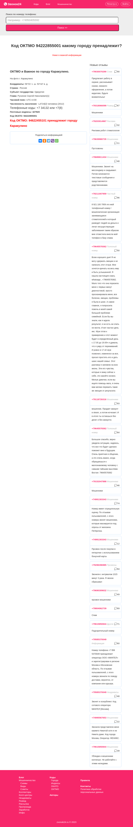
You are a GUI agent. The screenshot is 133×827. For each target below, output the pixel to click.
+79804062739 (99, 608)
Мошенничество (27, 780)
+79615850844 (99, 624)
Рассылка (24, 804)
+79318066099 (99, 105)
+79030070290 (99, 71)
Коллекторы (25, 792)
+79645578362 (99, 246)
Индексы (55, 783)
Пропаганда (25, 807)
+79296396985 (99, 565)
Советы (24, 789)
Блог (48, 4)
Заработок (24, 809)
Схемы (23, 783)
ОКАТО (54, 786)
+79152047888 (99, 481)
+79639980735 (99, 139)
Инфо (22, 812)
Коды (36, 4)
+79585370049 (99, 639)
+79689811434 (99, 157)
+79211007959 (99, 193)
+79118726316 (99, 399)
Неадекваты (25, 798)
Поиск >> (62, 27)
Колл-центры (25, 795)
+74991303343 (99, 499)
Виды (23, 786)
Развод (22, 801)
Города (54, 780)
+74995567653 (99, 717)
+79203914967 (99, 121)
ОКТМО (55, 789)
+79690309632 (99, 590)
